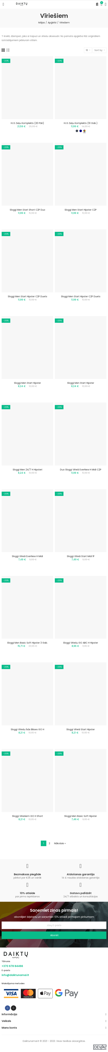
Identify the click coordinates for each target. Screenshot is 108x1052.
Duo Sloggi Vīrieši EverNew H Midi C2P (80, 469)
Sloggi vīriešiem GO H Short (27, 816)
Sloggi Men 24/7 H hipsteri (27, 469)
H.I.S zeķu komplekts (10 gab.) (81, 123)
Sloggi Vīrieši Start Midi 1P (80, 556)
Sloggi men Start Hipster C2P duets (27, 296)
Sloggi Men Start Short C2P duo (27, 209)
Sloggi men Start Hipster (27, 383)
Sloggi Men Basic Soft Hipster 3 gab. (27, 642)
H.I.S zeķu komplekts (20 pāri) (27, 123)
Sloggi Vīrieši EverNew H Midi (27, 556)
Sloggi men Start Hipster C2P (81, 209)
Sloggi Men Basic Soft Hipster (80, 816)
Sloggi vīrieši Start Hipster (80, 729)
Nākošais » (60, 843)
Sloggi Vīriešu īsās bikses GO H (27, 729)
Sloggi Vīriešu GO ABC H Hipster (80, 642)
